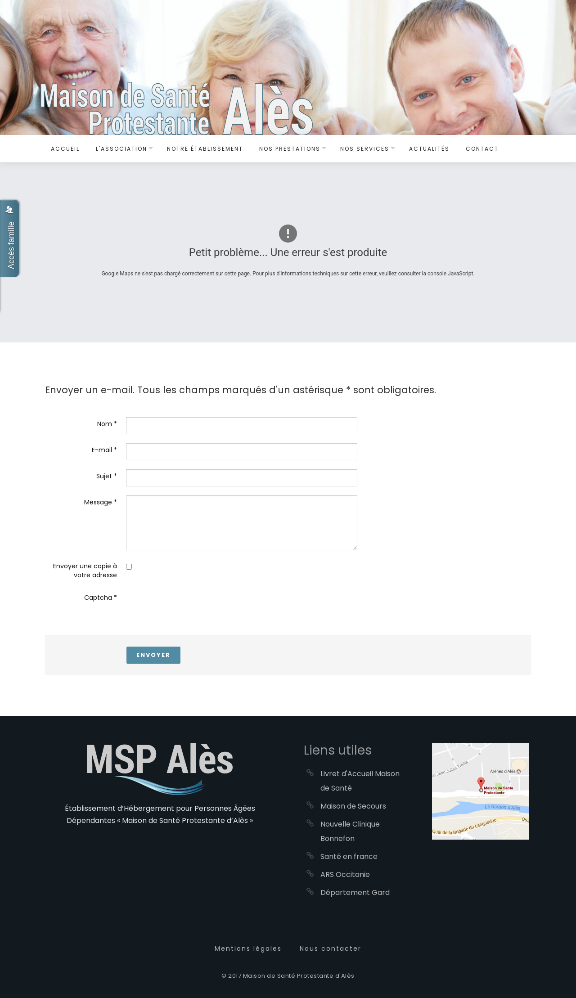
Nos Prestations (289, 149)
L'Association (121, 149)
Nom (107, 423)
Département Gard (355, 892)
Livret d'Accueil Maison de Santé (360, 781)
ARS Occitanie (345, 874)
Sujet (106, 476)
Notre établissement (205, 149)
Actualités (429, 149)
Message (100, 502)
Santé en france (349, 856)
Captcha (100, 597)
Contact (482, 149)
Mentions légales (248, 948)
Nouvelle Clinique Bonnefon (350, 831)
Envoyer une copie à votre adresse (85, 571)
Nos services (364, 149)
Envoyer (153, 655)
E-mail (104, 449)
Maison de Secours (353, 806)
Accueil (65, 149)
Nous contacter (330, 948)
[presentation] (194, 608)
